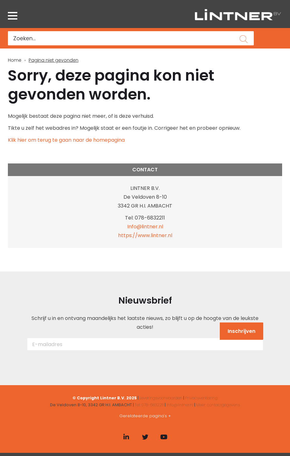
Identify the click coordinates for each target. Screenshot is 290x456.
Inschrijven (241, 331)
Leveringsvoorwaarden (160, 398)
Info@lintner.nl (145, 226)
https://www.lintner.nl (145, 235)
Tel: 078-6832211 (149, 405)
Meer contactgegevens (218, 405)
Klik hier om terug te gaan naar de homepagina (66, 140)
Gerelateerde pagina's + (145, 416)
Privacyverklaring (201, 398)
